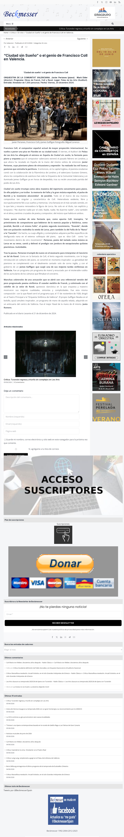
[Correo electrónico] (74, 637)
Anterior (9, 38)
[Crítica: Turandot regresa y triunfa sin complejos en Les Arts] (45, 332)
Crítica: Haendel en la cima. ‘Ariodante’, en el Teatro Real (26, 750)
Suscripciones (63, 524)
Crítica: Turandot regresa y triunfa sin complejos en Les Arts (94, 28)
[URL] (41, 431)
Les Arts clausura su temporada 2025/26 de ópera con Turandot (88, 681)
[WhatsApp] (65, 637)
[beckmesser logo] (21, 8)
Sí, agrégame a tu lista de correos (31, 449)
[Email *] (63, 614)
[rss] (119, 2)
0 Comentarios (19, 382)
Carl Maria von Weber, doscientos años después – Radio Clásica (29, 662)
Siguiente (81, 38)
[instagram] (106, 2)
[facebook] (98, 2)
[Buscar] (113, 24)
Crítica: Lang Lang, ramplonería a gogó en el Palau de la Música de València (32, 758)
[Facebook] (52, 637)
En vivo (44, 43)
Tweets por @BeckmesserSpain (18, 790)
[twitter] (102, 2)
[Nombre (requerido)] (41, 417)
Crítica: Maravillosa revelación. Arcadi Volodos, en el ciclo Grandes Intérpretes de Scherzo (38, 774)
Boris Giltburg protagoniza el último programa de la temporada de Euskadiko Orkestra (37, 766)
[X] (57, 637)
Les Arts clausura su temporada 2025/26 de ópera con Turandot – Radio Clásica (34, 681)
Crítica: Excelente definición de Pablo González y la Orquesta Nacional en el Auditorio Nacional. (47, 668)
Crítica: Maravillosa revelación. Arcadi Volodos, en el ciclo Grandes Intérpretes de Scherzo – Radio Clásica (43, 673)
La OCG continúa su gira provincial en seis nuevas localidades (28, 717)
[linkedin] (115, 2)
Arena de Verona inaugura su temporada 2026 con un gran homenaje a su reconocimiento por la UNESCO (44, 709)
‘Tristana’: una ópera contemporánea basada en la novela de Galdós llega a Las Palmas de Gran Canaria (43, 725)
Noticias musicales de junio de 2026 (19, 733)
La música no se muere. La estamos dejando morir (31, 687)
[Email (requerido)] (41, 424)
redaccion (10, 43)
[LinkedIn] (61, 637)
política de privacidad (67, 629)
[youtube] (111, 2)
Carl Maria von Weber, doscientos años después (71, 662)
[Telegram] (69, 637)
